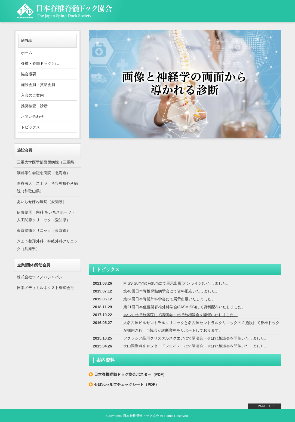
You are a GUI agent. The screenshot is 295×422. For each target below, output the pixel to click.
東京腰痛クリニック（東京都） (43, 230)
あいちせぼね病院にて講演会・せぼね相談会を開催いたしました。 (180, 315)
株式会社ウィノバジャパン (40, 277)
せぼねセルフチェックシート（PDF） (126, 384)
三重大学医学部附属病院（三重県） (47, 162)
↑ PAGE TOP (264, 406)
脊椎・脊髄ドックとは (40, 63)
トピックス (30, 127)
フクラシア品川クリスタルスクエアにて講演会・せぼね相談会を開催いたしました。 (195, 338)
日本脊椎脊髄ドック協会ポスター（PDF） (130, 374)
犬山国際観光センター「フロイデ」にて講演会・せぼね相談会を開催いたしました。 (195, 346)
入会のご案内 (32, 95)
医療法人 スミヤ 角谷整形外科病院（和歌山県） (47, 187)
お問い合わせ (32, 116)
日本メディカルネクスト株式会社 (45, 287)
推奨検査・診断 (34, 106)
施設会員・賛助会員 (38, 84)
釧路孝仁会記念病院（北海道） (43, 173)
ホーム (26, 53)
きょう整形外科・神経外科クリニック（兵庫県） (47, 245)
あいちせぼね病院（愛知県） (41, 201)
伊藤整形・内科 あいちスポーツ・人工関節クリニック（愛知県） (46, 216)
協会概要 (28, 74)
